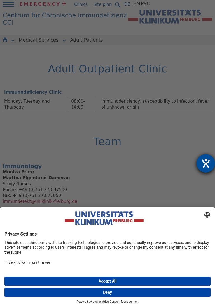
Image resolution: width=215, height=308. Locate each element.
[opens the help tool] (206, 163)
